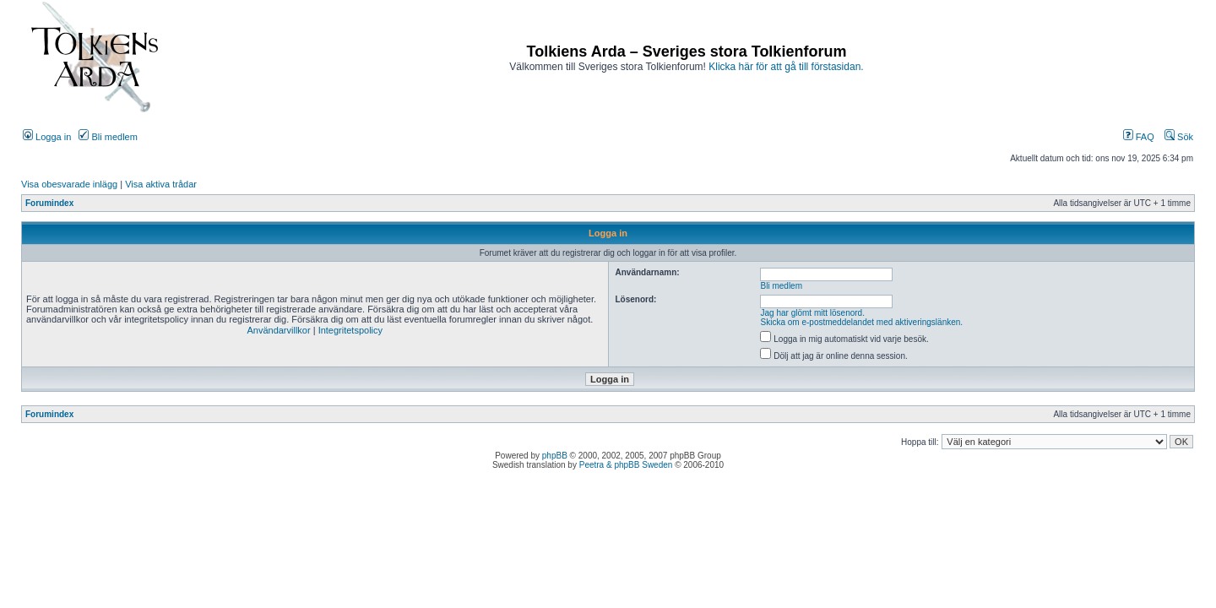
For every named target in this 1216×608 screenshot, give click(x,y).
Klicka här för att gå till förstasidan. (785, 67)
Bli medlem (108, 137)
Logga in (47, 137)
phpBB (554, 455)
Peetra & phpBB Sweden (626, 465)
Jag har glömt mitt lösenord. (813, 313)
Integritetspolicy (350, 330)
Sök (1178, 137)
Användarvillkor (278, 330)
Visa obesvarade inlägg (69, 184)
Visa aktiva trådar (161, 184)
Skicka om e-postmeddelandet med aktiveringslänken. (862, 322)
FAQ (1138, 137)
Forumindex (49, 203)
